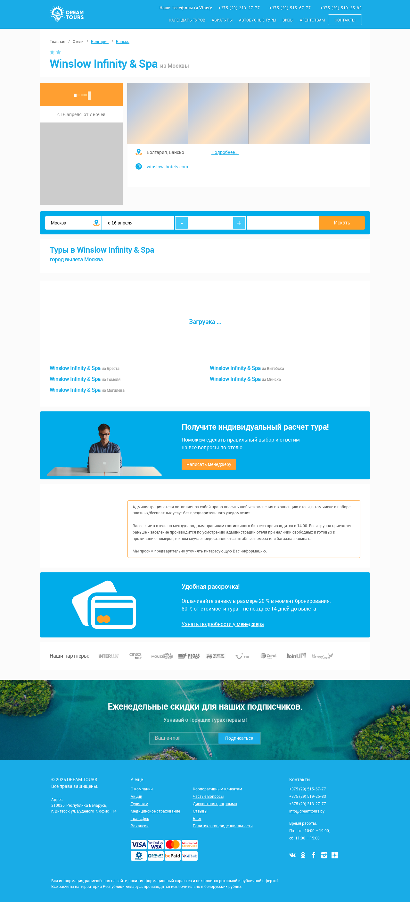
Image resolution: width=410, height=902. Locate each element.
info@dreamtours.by (306, 810)
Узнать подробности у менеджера (223, 624)
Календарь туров (187, 19)
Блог (197, 818)
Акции (136, 796)
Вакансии (140, 825)
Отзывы (200, 810)
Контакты (345, 19)
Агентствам (312, 19)
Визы (288, 19)
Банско (122, 41)
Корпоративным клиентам (217, 788)
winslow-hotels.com (167, 167)
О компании (142, 788)
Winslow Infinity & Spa (84, 368)
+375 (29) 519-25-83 (341, 7)
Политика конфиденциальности (223, 825)
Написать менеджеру (208, 464)
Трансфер (140, 818)
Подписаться (239, 738)
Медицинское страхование (155, 810)
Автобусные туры (257, 19)
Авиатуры (222, 19)
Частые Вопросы (208, 796)
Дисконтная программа (215, 803)
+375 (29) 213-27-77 (239, 7)
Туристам (139, 803)
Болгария (100, 41)
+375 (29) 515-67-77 (290, 7)
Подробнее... (225, 152)
